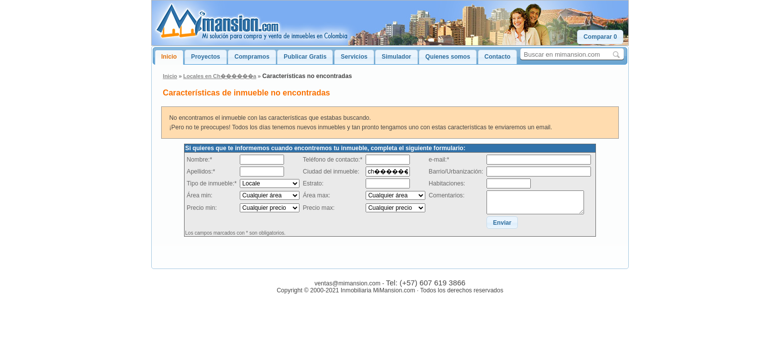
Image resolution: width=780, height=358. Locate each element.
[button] (600, 37)
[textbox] (388, 172)
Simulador (396, 56)
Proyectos (205, 56)
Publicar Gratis (305, 56)
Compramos (252, 56)
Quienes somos (447, 56)
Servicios (354, 56)
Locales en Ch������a (219, 76)
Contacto (497, 56)
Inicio (169, 56)
